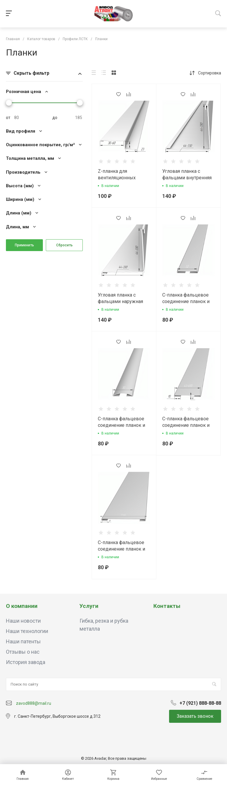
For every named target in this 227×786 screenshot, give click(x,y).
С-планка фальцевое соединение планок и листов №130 (121, 425)
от (8, 117)
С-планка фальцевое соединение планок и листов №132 (186, 425)
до (54, 117)
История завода (25, 662)
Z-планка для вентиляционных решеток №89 (117, 177)
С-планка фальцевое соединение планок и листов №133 (121, 549)
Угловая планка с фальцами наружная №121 (120, 301)
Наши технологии (27, 631)
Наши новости (23, 621)
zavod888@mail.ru (33, 703)
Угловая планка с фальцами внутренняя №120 (187, 177)
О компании (22, 606)
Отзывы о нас (23, 652)
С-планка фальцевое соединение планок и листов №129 (186, 301)
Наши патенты (23, 641)
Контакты (166, 606)
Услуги (89, 606)
